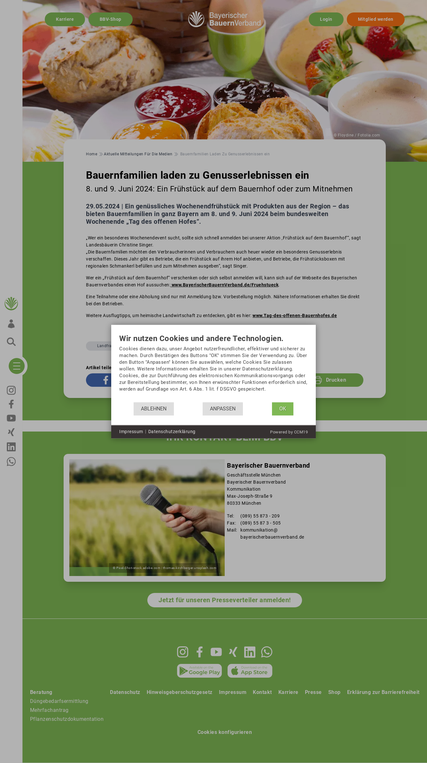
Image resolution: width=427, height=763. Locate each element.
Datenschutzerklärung (172, 431)
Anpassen (223, 409)
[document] (213, 368)
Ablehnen (154, 409)
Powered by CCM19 (289, 431)
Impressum (131, 431)
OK (282, 409)
